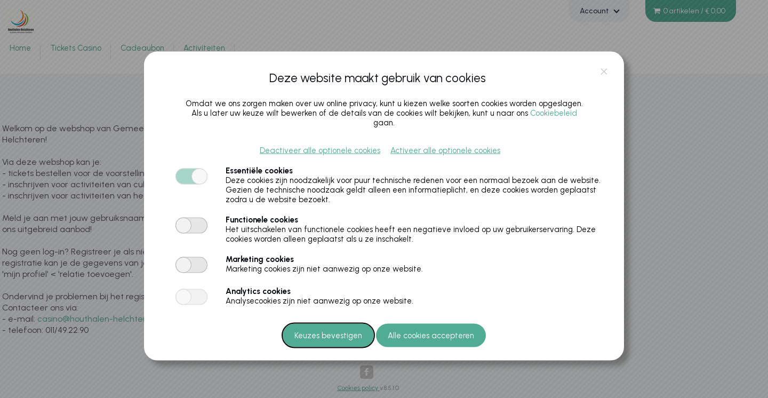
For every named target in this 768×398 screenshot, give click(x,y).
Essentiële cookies (259, 170)
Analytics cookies (258, 291)
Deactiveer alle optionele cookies (320, 150)
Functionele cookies (262, 219)
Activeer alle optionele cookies (445, 150)
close (604, 71)
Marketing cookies (260, 259)
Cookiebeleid (553, 112)
